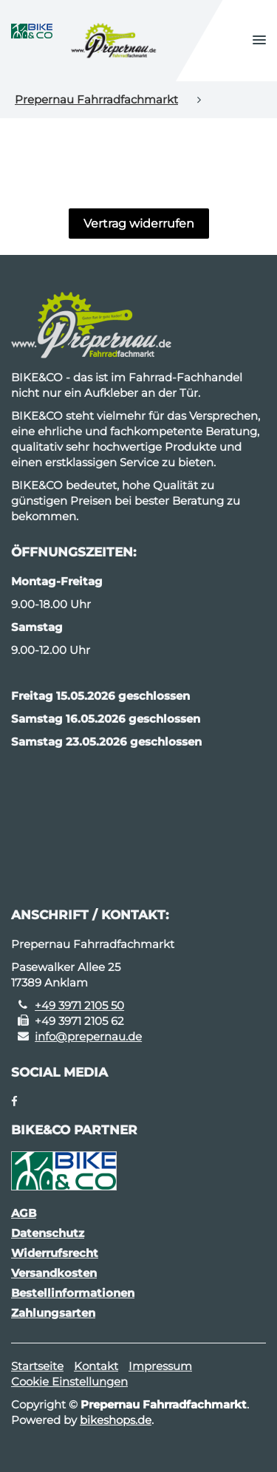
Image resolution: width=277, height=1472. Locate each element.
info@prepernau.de (88, 1036)
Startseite (37, 1366)
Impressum (160, 1366)
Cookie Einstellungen (69, 1381)
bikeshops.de (115, 1420)
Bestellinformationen (72, 1293)
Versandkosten (54, 1273)
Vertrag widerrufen (138, 224)
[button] (259, 40)
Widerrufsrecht (54, 1253)
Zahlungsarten (53, 1313)
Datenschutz (47, 1233)
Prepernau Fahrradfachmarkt (96, 99)
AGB (23, 1213)
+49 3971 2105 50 (79, 1005)
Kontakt (96, 1366)
